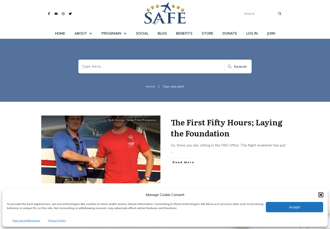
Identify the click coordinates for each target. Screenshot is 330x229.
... (172, 151)
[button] (321, 195)
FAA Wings (116, 120)
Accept (294, 207)
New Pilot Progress (142, 120)
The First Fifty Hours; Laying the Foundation (226, 127)
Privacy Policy (57, 220)
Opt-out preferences (26, 220)
